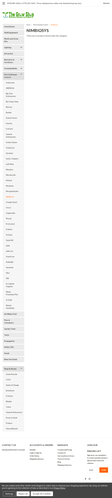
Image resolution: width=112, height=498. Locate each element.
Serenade (9, 267)
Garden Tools (9, 329)
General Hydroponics (11, 135)
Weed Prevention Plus (12, 293)
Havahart (9, 153)
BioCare (9, 107)
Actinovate (10, 83)
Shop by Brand (10, 369)
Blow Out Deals (10, 359)
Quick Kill (9, 240)
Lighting (7, 47)
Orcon (8, 208)
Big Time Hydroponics (11, 94)
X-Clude (9, 300)
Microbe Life (10, 175)
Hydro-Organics (12, 159)
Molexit (9, 180)
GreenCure (10, 148)
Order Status (34, 456)
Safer (8, 246)
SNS (7, 278)
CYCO (8, 380)
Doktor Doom (11, 118)
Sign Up (39, 453)
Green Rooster (11, 374)
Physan (9, 218)
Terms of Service (63, 459)
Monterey (10, 186)
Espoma (9, 123)
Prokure (9, 423)
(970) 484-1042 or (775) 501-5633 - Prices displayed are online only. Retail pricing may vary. (44, 3)
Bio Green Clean (12, 102)
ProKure (9, 229)
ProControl (10, 224)
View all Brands (12, 429)
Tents (6, 335)
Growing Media (10, 68)
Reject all (23, 493)
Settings (9, 493)
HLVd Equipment (11, 33)
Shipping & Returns (37, 459)
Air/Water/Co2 (10, 314)
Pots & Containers (9, 321)
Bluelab (9, 401)
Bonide (8, 112)
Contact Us (61, 453)
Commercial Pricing (64, 450)
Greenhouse (9, 26)
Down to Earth (11, 418)
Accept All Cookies (42, 493)
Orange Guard (11, 202)
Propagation (9, 341)
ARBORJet (10, 88)
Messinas (9, 169)
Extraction (8, 54)
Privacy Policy (59, 488)
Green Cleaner (11, 142)
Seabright (9, 262)
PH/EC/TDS (9, 347)
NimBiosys (10, 197)
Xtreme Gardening (10, 306)
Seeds (6, 353)
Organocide (10, 213)
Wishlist (106, 3)
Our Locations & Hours (65, 456)
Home (28, 25)
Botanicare (10, 390)
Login (32, 453)
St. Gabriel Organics (10, 285)
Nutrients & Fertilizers (9, 61)
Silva (8, 273)
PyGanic (9, 235)
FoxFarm (9, 129)
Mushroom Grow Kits (11, 40)
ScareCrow (10, 257)
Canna (8, 407)
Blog (59, 462)
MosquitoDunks (12, 191)
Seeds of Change (12, 385)
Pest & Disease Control (10, 75)
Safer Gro (9, 251)
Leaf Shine (10, 164)
